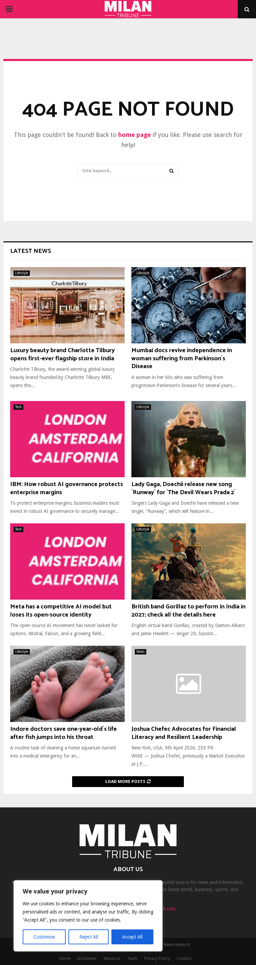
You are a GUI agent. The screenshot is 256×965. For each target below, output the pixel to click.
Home (64, 958)
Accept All (132, 937)
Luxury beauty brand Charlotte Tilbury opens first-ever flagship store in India (62, 354)
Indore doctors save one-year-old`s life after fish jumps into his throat (63, 733)
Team (132, 958)
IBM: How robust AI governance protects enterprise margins (66, 488)
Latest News (30, 251)
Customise (44, 937)
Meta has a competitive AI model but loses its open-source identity (61, 611)
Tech (18, 407)
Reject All (88, 937)
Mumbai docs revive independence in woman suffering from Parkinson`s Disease (181, 358)
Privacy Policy (157, 958)
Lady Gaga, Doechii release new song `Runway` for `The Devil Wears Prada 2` (183, 488)
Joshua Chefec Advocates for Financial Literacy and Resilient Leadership (183, 733)
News (140, 652)
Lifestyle (21, 273)
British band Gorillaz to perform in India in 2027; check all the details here (188, 611)
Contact (184, 958)
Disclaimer (87, 958)
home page (134, 134)
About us (112, 958)
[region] (88, 915)
